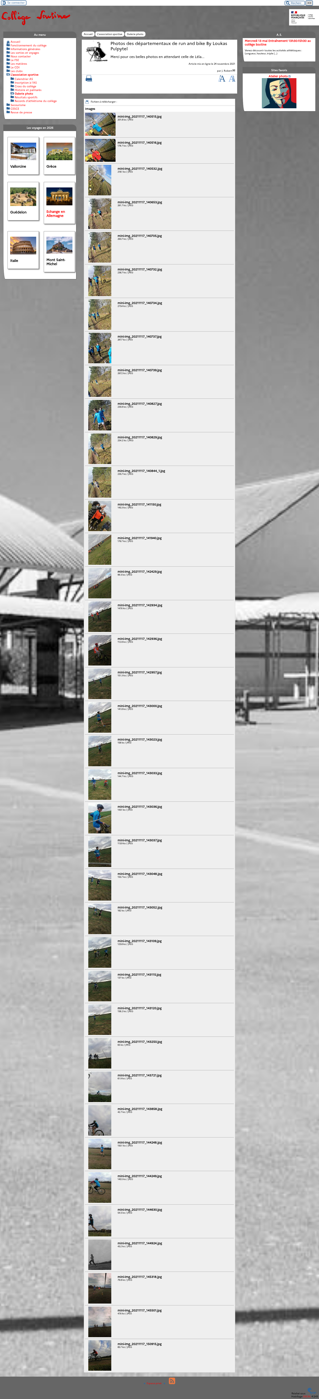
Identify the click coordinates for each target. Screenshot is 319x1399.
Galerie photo (135, 34)
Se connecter (16, 2)
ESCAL (307, 1396)
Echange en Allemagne (55, 214)
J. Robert (227, 70)
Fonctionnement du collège (29, 45)
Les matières (19, 63)
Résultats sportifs (26, 97)
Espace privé (153, 1383)
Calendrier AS (24, 79)
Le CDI (15, 67)
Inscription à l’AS (26, 82)
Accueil (88, 34)
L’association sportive (109, 34)
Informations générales (25, 49)
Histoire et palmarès (28, 90)
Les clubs (17, 71)
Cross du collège (25, 86)
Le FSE (15, 60)
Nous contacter (21, 56)
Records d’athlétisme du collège (36, 101)
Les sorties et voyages (25, 52)
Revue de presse (21, 112)
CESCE (15, 108)
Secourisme (18, 105)
